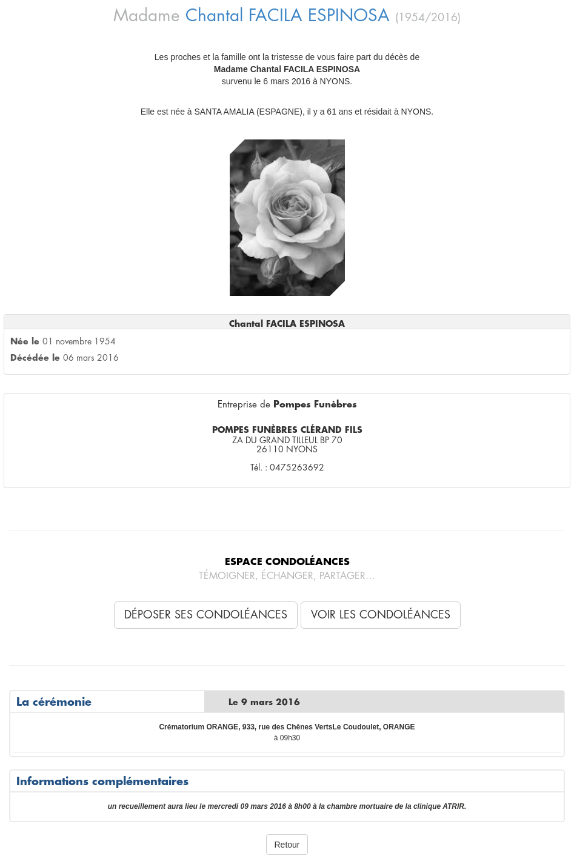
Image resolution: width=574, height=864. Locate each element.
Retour (286, 844)
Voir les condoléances (380, 614)
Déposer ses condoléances (205, 614)
